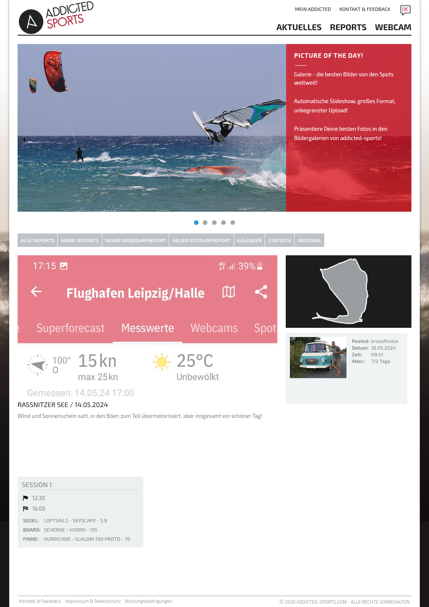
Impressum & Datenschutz (93, 601)
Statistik (280, 240)
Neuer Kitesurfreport (201, 240)
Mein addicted (313, 9)
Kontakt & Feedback (364, 9)
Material (309, 240)
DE (405, 9)
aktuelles (299, 27)
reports (348, 27)
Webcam (393, 27)
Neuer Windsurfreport (135, 240)
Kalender (249, 240)
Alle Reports (37, 240)
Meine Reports (79, 240)
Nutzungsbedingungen (148, 601)
